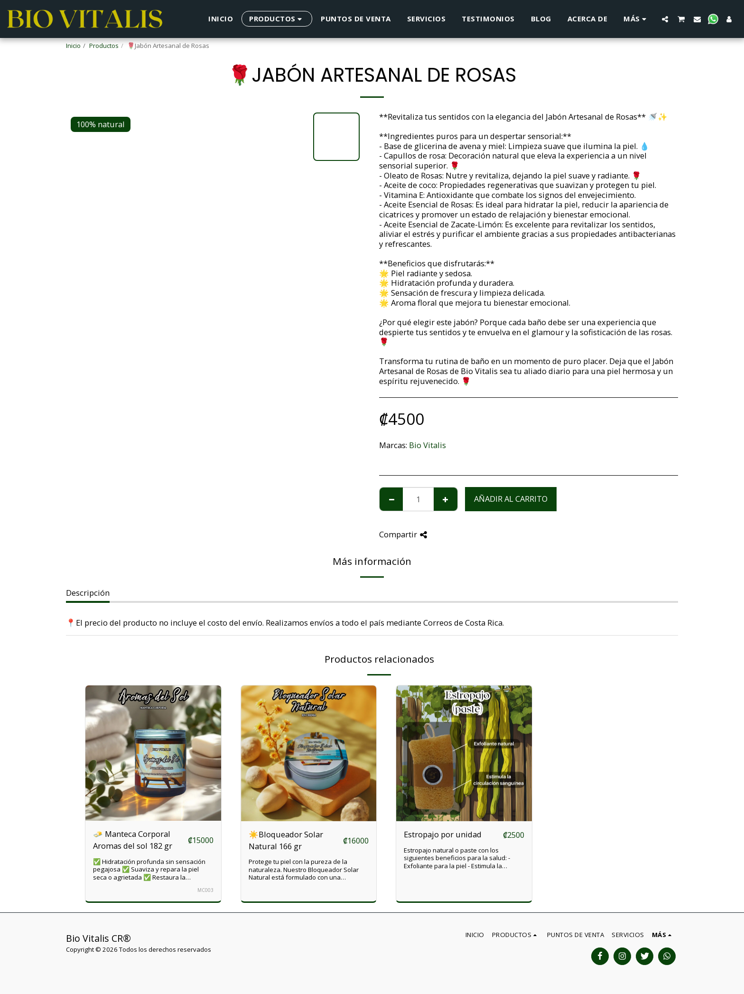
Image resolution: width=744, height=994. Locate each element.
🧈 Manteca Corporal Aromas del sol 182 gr (132, 839)
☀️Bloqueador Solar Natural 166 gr (286, 840)
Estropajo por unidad (443, 834)
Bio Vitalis (427, 445)
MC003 (205, 890)
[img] (153, 753)
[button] (665, 19)
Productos (104, 45)
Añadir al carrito (511, 498)
